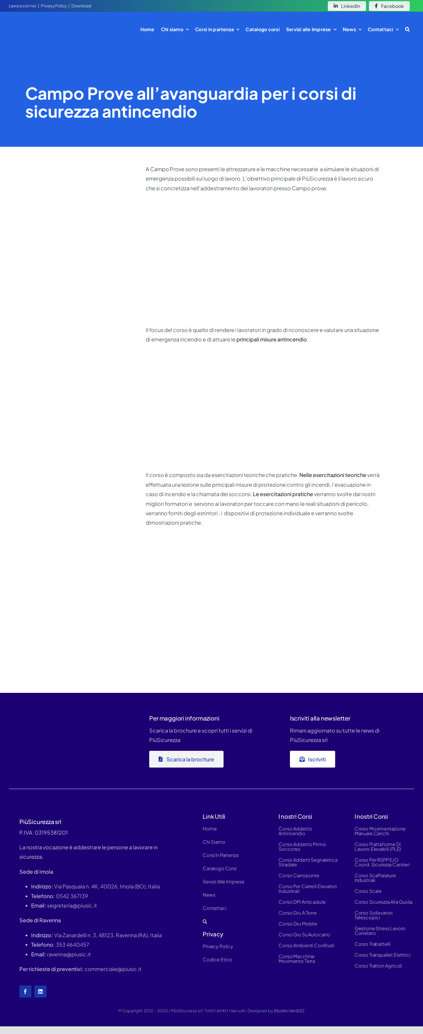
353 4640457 (72, 944)
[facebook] (25, 991)
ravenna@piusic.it (69, 954)
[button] (407, 29)
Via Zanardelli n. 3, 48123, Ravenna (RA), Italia (108, 935)
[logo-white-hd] (45, 21)
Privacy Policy (54, 5)
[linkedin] (40, 991)
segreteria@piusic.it (72, 905)
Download (81, 5)
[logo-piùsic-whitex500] (53, 713)
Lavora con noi (22, 5)
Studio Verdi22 (289, 1010)
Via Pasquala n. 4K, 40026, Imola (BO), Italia (107, 886)
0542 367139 (72, 896)
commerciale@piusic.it (113, 968)
